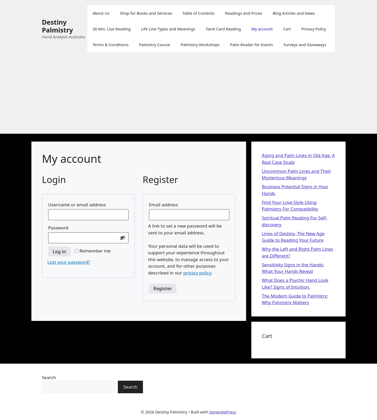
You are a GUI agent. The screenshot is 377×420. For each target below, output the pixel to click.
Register (162, 289)
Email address (174, 204)
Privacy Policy (313, 28)
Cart (287, 28)
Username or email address (88, 204)
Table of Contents (198, 13)
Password (69, 227)
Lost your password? (68, 262)
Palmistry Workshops (200, 44)
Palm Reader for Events (251, 44)
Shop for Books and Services (146, 13)
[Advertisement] (188, 97)
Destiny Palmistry (57, 26)
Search (49, 377)
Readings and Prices (243, 13)
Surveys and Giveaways (305, 44)
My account (262, 28)
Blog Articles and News (294, 13)
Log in (59, 252)
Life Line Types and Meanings (168, 28)
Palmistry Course (154, 44)
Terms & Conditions (110, 44)
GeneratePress (222, 411)
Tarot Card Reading (223, 28)
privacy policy (197, 273)
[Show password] (122, 238)
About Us (100, 13)
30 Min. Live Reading (111, 28)
